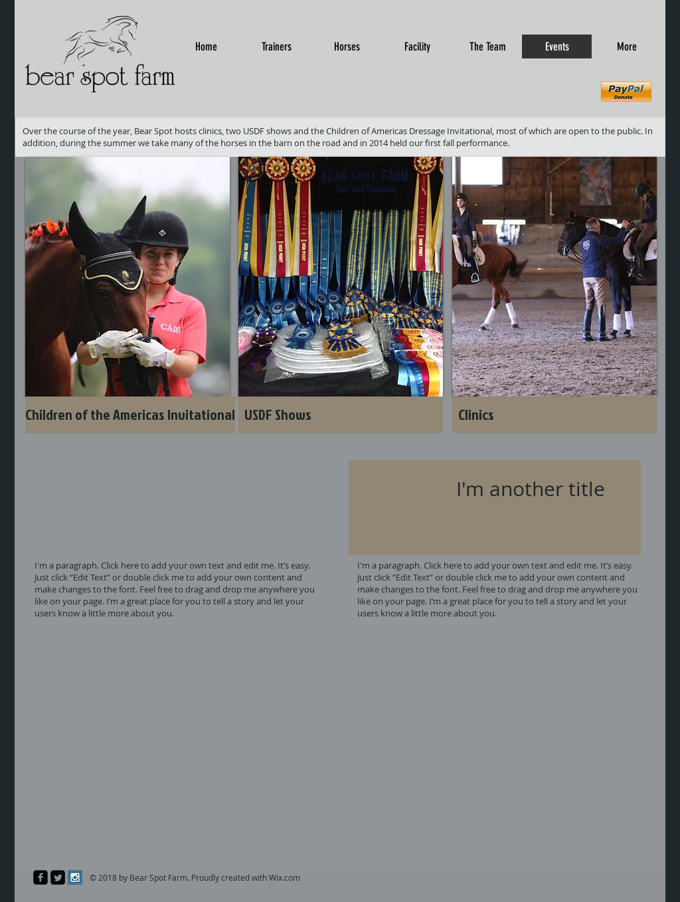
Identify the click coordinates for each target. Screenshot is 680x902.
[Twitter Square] (57, 877)
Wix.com (284, 877)
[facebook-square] (40, 877)
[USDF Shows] (340, 415)
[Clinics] (554, 415)
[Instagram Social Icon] (75, 877)
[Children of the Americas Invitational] (130, 415)
